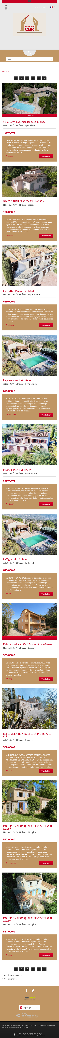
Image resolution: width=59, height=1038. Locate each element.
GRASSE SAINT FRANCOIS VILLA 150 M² (24, 201)
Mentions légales (47, 1025)
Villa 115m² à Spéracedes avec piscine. (24, 121)
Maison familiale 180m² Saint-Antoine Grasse (27, 644)
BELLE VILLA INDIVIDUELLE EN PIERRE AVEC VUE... (27, 735)
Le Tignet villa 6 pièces (15, 559)
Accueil (4, 72)
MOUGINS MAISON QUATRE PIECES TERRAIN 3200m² (27, 827)
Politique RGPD (24, 1027)
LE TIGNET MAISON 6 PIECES (18, 290)
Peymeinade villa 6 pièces (17, 380)
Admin (17, 1027)
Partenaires (12, 1027)
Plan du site (38, 1025)
